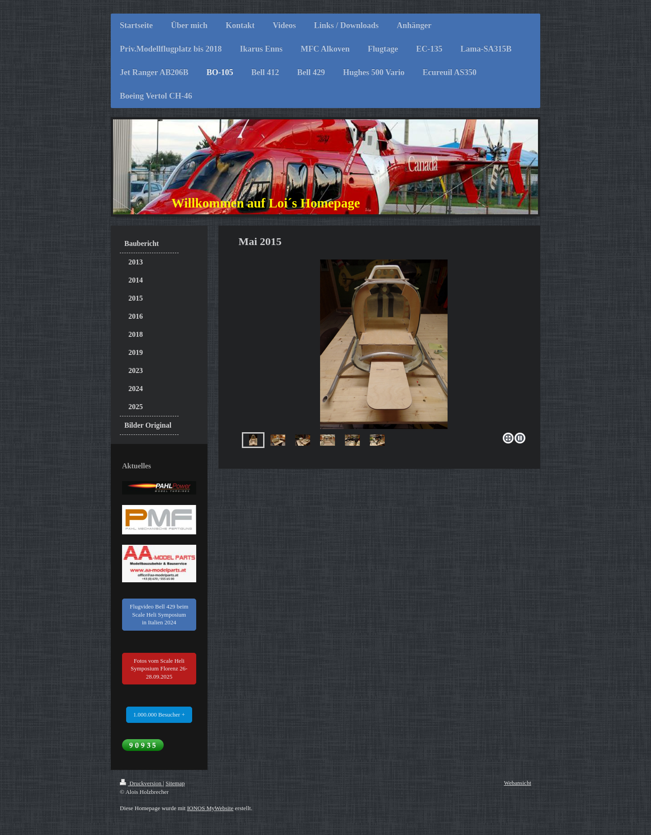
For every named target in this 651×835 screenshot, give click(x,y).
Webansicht (517, 782)
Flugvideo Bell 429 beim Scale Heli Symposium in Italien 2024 (159, 614)
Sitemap (175, 783)
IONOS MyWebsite (210, 808)
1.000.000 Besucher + (159, 714)
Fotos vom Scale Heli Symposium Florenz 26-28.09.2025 (159, 668)
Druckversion (141, 783)
